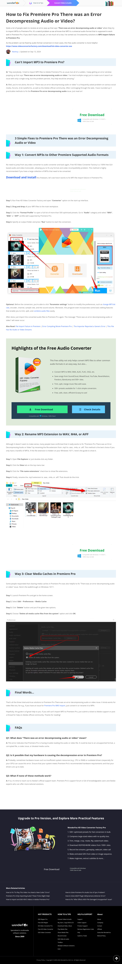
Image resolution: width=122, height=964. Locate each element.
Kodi (59, 949)
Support (79, 919)
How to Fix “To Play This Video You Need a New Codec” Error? (28, 892)
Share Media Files (63, 932)
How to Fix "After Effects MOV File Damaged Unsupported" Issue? (88, 899)
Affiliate (99, 929)
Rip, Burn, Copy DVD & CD (66, 923)
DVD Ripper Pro (42, 919)
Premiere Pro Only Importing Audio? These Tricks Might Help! (28, 896)
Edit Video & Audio (63, 939)
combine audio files (42, 311)
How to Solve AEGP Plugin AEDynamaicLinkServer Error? (85, 896)
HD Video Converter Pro (45, 926)
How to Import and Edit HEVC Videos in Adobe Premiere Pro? (27, 899)
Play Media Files (62, 929)
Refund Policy (101, 936)
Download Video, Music (65, 926)
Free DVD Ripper (43, 923)
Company (100, 923)
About (99, 919)
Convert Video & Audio (65, 919)
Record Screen (62, 936)
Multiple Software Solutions (66, 946)
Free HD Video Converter (45, 929)
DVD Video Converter (44, 932)
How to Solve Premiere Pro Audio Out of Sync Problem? (85, 892)
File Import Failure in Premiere (27, 326)
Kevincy (15, 51)
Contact (99, 926)
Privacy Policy (41, 960)
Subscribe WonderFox (104, 932)
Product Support (82, 926)
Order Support (81, 923)
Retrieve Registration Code (85, 929)
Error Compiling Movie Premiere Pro (57, 326)
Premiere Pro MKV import (54, 705)
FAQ (78, 932)
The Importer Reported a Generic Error (90, 326)
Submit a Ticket (82, 936)
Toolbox (60, 942)
